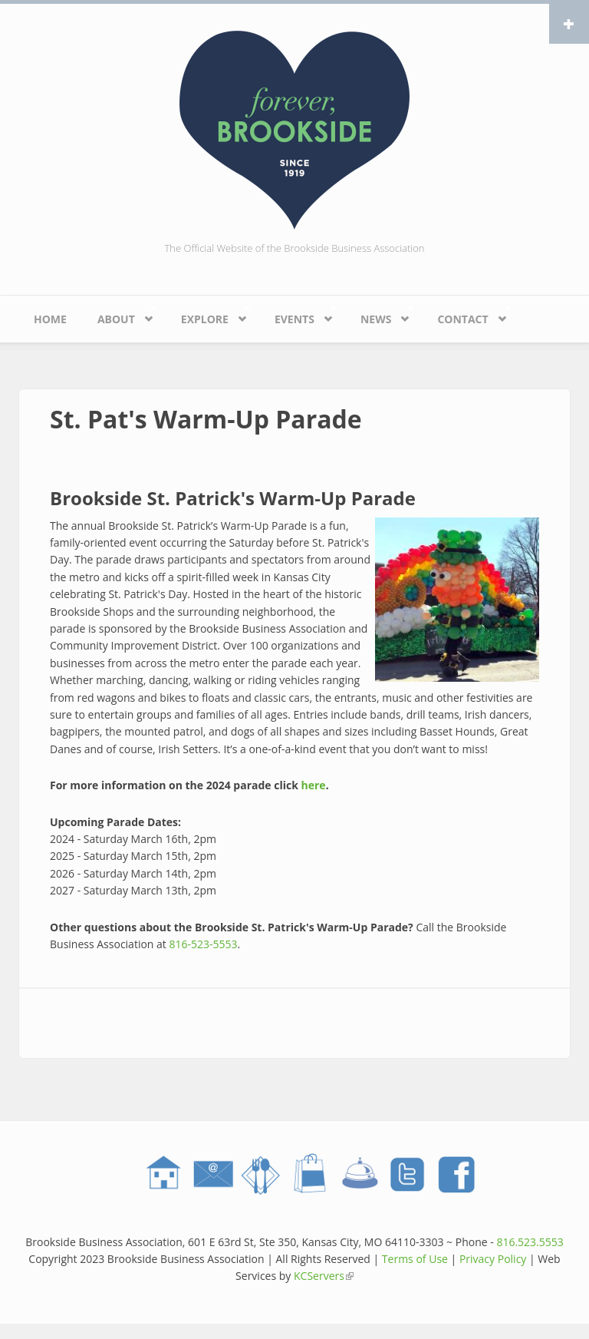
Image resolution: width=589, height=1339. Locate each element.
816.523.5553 (529, 1242)
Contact (466, 315)
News (379, 315)
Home (50, 319)
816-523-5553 (203, 944)
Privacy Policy (492, 1258)
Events (298, 315)
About (119, 315)
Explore (209, 315)
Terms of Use (415, 1258)
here (313, 785)
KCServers (324, 1275)
